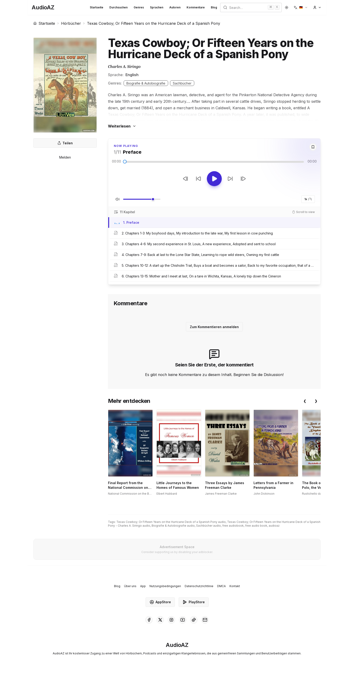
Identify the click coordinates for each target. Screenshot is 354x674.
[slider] (125, 161)
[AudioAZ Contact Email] (205, 620)
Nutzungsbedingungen (165, 586)
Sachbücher (182, 83)
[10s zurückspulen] (198, 178)
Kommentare (196, 7)
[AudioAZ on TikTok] (194, 620)
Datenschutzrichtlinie (199, 586)
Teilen (65, 143)
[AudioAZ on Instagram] (171, 620)
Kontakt (234, 586)
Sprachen (156, 7)
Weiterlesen (122, 126)
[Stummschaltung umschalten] (117, 199)
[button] (301, 7)
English (132, 74)
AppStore (160, 602)
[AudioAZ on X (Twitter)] (160, 620)
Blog (214, 7)
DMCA (221, 586)
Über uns (130, 586)
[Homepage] (43, 7)
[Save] (313, 147)
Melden (65, 157)
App (143, 586)
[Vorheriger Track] (185, 178)
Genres (139, 7)
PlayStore (194, 602)
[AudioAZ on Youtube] (182, 620)
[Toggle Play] (214, 178)
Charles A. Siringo (124, 66)
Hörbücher (71, 23)
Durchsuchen (118, 7)
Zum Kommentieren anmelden (214, 327)
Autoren (174, 7)
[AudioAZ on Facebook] (149, 620)
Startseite (96, 7)
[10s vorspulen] (230, 178)
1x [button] (308, 199)
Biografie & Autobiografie (145, 83)
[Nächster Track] (243, 178)
